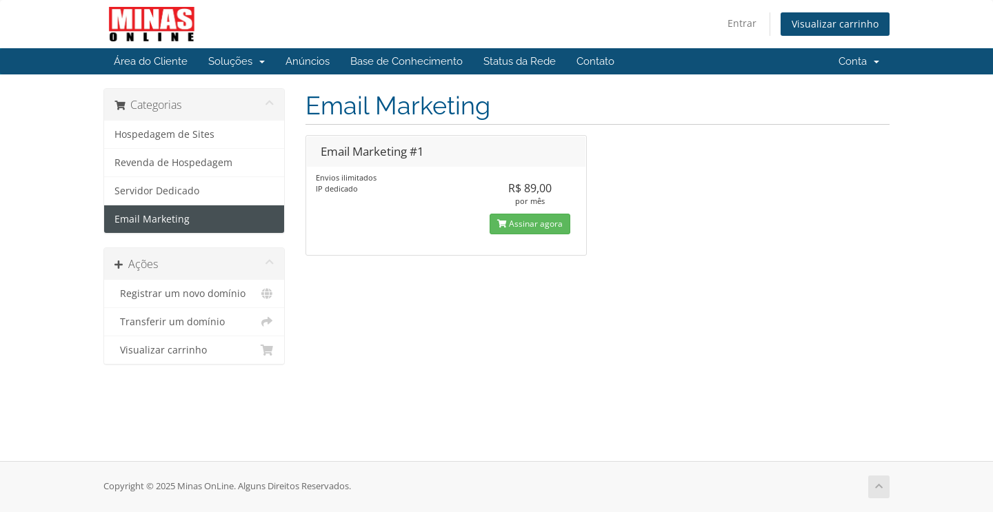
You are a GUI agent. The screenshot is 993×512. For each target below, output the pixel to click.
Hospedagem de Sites (164, 134)
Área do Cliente (151, 61)
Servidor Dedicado (156, 191)
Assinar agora (530, 223)
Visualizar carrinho (835, 23)
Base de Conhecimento (406, 61)
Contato (595, 61)
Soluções (236, 61)
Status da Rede (519, 61)
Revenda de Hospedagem (173, 162)
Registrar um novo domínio (194, 293)
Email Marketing (152, 219)
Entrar (742, 23)
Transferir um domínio (194, 322)
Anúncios (307, 61)
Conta (859, 61)
